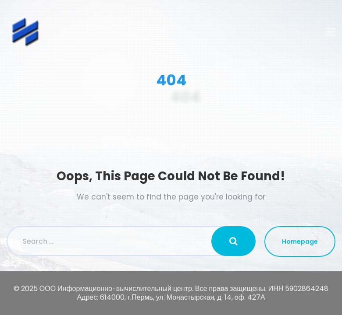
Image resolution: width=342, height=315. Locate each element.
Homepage (300, 241)
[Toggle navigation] (330, 32)
